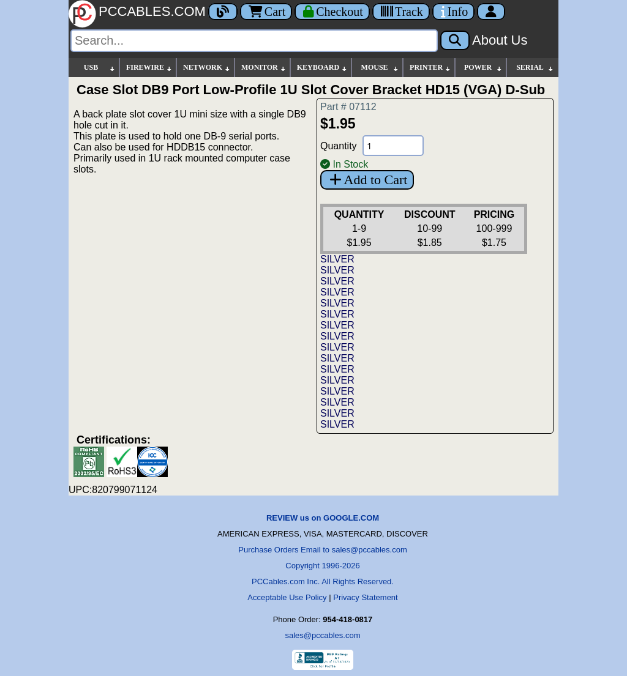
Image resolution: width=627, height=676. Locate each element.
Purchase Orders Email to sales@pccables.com (322, 549)
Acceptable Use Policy (286, 597)
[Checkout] (332, 11)
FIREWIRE (149, 67)
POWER (483, 67)
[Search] (254, 40)
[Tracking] (401, 11)
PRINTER (430, 67)
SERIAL (535, 67)
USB (100, 67)
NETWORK (207, 67)
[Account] (491, 11)
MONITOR (264, 67)
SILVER (337, 259)
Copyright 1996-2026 (322, 565)
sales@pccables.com (322, 635)
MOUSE (380, 67)
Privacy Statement (365, 597)
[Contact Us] (453, 11)
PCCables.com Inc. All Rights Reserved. (323, 581)
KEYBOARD (322, 67)
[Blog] (223, 11)
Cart (266, 12)
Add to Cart (367, 179)
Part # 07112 (348, 107)
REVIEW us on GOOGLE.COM (322, 517)
